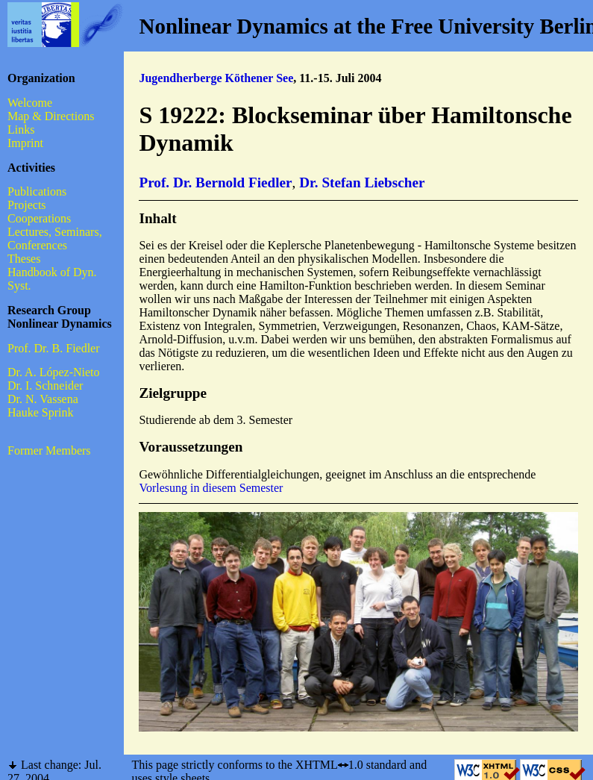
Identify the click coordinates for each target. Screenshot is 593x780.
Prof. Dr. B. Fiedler (53, 348)
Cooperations (39, 218)
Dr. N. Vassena (42, 399)
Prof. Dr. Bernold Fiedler (215, 182)
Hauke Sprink (40, 412)
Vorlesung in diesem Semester (211, 487)
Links (20, 129)
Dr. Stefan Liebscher (361, 182)
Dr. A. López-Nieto (53, 372)
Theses (23, 258)
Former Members (49, 450)
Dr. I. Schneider (45, 385)
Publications (36, 191)
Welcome (29, 102)
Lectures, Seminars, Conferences (54, 238)
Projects (26, 205)
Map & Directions (50, 116)
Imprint (25, 143)
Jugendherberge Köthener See (216, 78)
